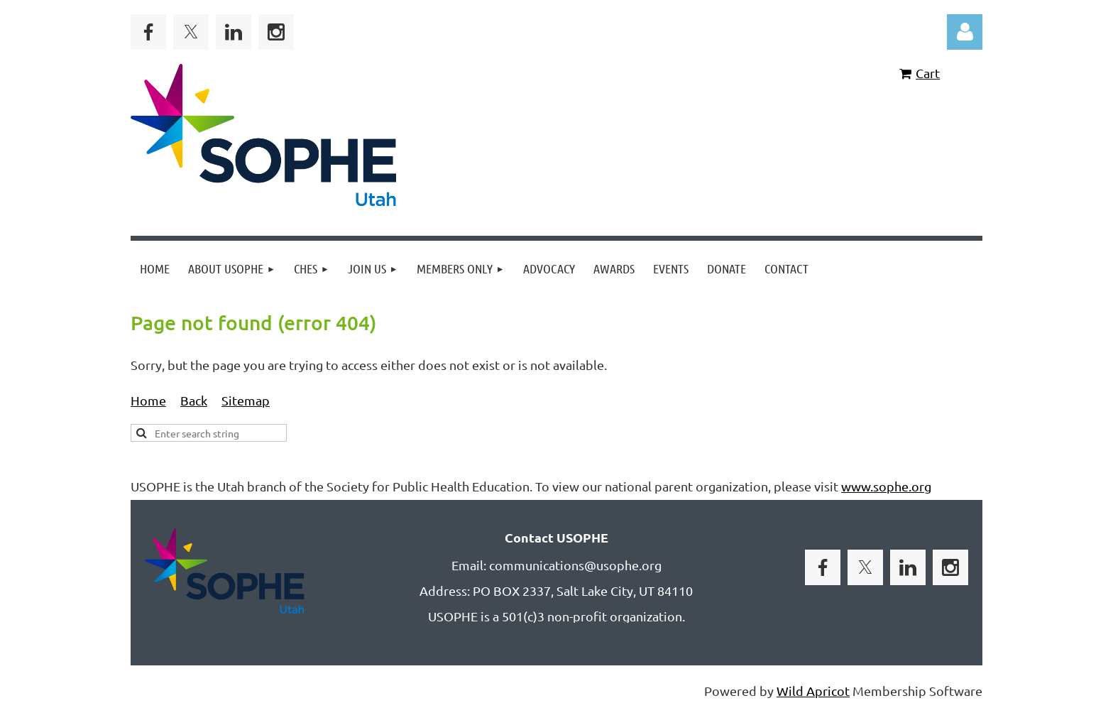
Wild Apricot (813, 690)
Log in (964, 32)
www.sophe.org (886, 486)
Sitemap (245, 400)
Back (193, 400)
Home (148, 400)
